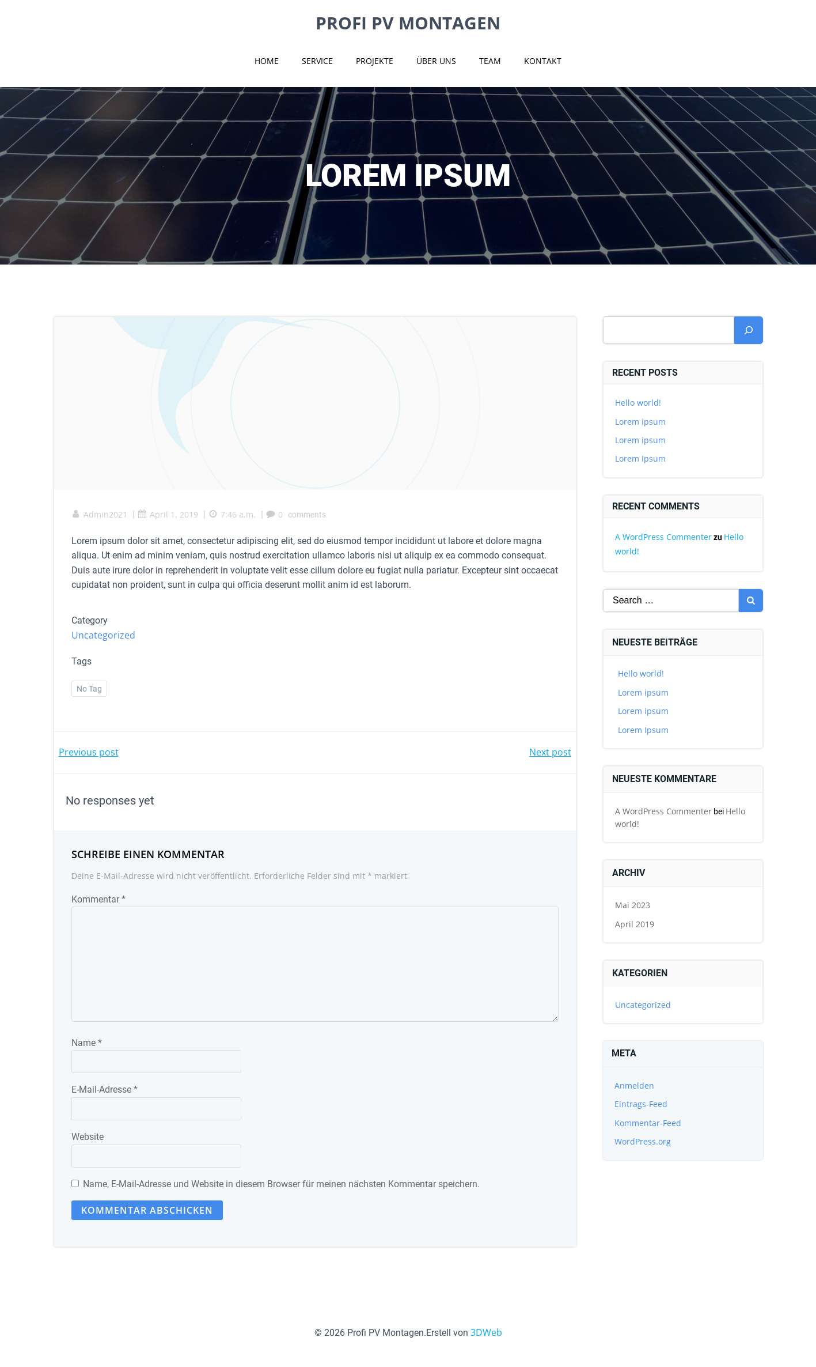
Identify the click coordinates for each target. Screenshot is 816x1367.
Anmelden (634, 1085)
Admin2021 (99, 514)
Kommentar (98, 899)
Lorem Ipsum (640, 458)
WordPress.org (642, 1141)
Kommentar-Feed (647, 1122)
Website (87, 1136)
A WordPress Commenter (663, 536)
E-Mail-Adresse (104, 1089)
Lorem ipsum (640, 421)
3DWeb (486, 1332)
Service (317, 60)
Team (490, 60)
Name (86, 1042)
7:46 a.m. (232, 514)
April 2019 (634, 924)
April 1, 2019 (168, 514)
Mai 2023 (632, 905)
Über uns (436, 60)
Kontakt (542, 60)
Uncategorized (103, 635)
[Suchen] (748, 330)
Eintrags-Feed (640, 1103)
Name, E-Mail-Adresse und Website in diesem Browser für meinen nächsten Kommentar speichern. (281, 1184)
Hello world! (638, 402)
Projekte (374, 60)
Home (267, 60)
